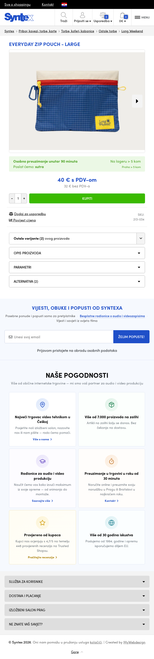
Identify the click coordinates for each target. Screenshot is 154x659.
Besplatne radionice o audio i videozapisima (112, 316)
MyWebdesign (134, 642)
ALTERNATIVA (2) (26, 281)
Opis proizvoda (27, 252)
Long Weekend (132, 31)
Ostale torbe (108, 31)
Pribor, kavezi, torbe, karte (38, 31)
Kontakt (48, 4)
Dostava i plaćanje (25, 595)
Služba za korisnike (26, 581)
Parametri (22, 267)
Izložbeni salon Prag (27, 609)
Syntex (9, 31)
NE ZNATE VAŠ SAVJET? (25, 624)
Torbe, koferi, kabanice (77, 31)
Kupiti (87, 198)
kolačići (96, 642)
